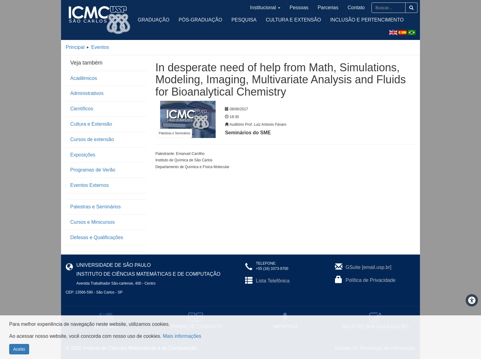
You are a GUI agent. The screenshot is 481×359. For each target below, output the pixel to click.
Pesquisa (243, 19)
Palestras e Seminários (95, 206)
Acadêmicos (83, 78)
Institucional (265, 7)
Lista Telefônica (273, 280)
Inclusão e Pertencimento (366, 19)
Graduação (153, 19)
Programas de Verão (92, 169)
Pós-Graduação (200, 19)
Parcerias (327, 7)
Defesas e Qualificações (96, 237)
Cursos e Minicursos (92, 222)
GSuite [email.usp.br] (368, 267)
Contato (356, 7)
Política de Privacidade (371, 280)
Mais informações (182, 336)
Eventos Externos (89, 185)
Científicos (81, 108)
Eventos (100, 47)
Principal (75, 47)
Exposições (82, 154)
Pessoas (299, 7)
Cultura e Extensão (293, 19)
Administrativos (86, 93)
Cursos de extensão (92, 139)
